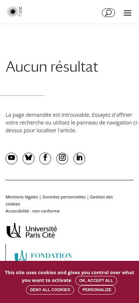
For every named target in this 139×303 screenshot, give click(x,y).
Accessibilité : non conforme (33, 211)
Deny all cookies (50, 289)
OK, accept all (96, 280)
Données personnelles (64, 197)
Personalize (96, 289)
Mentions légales (22, 197)
